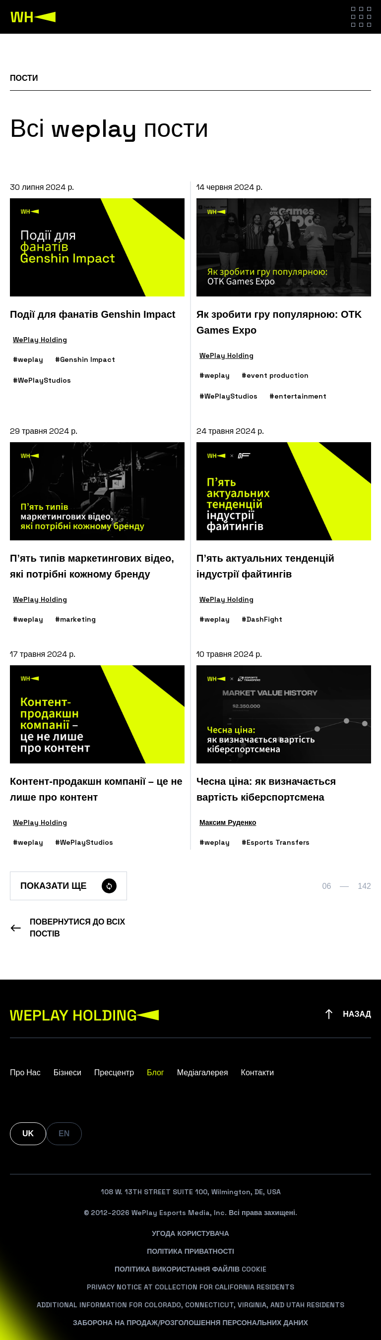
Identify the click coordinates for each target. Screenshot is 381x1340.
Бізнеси (67, 1072)
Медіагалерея (202, 1072)
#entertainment (297, 396)
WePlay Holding (40, 339)
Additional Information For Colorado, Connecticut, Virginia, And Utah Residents (190, 1304)
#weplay (28, 359)
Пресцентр (114, 1072)
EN (64, 1133)
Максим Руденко (227, 822)
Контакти (257, 1072)
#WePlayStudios (42, 380)
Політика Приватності (190, 1251)
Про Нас (25, 1072)
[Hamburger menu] (361, 17)
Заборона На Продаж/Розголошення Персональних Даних (190, 1322)
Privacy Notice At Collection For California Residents (190, 1286)
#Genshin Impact (85, 359)
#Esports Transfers (276, 842)
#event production (275, 375)
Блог (155, 1072)
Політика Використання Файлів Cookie (190, 1269)
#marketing (75, 619)
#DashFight (262, 619)
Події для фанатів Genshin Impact (92, 314)
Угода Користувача (190, 1233)
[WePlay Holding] (33, 16)
